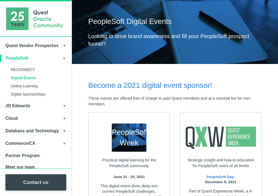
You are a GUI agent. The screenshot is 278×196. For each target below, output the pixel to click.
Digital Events (23, 78)
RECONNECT (23, 70)
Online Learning (24, 86)
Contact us (35, 182)
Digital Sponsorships (28, 94)
